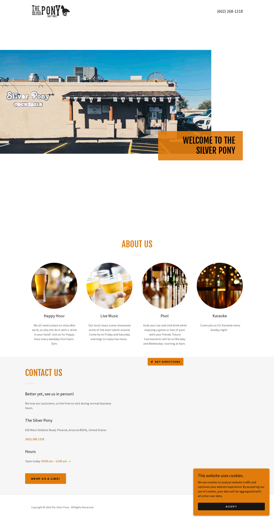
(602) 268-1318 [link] (230, 11)
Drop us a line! (45, 478)
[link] (50, 11)
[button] (68, 461)
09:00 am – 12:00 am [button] (54, 461)
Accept (231, 511)
